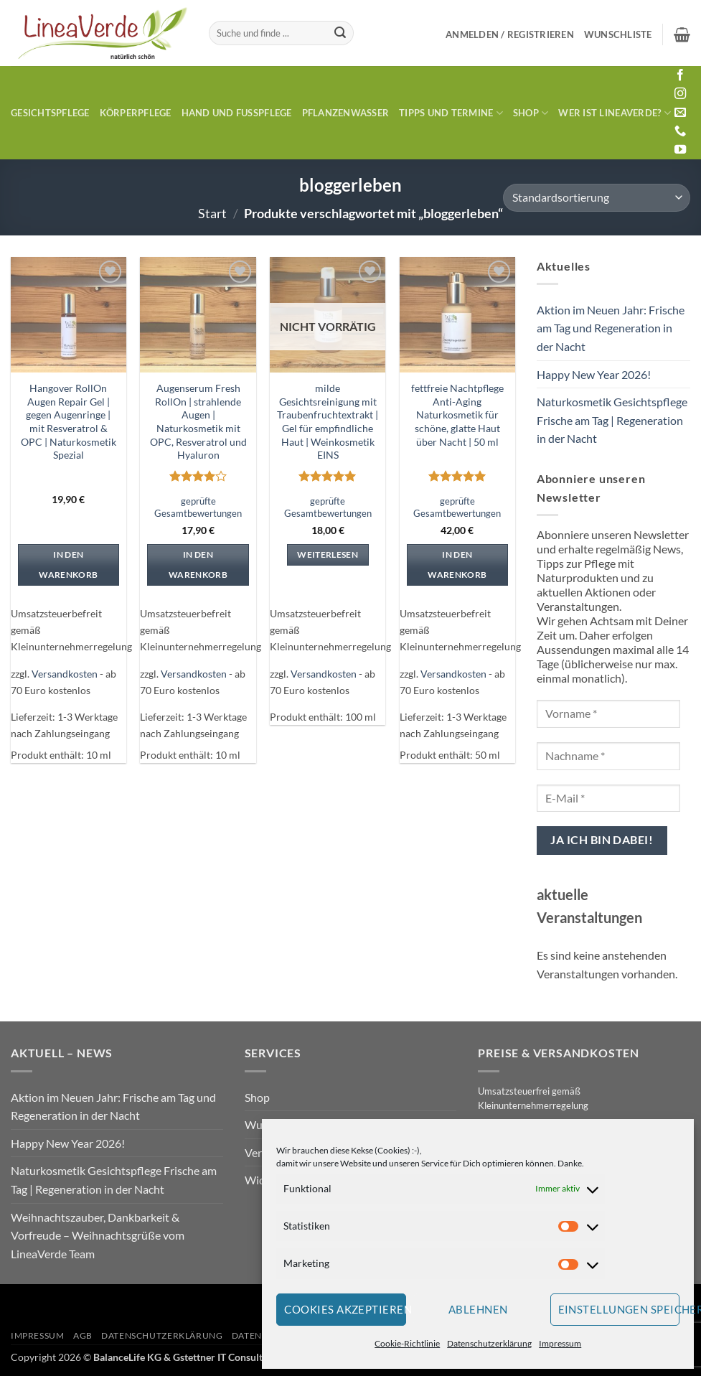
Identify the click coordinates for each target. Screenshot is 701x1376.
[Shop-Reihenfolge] (596, 198)
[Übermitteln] (340, 33)
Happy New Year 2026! (594, 374)
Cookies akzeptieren (345, 1309)
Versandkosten (65, 674)
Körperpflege (135, 112)
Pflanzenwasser (346, 112)
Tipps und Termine (451, 113)
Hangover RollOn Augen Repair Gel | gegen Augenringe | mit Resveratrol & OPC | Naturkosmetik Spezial (68, 422)
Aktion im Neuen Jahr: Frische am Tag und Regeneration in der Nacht (610, 328)
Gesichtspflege (50, 112)
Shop (530, 113)
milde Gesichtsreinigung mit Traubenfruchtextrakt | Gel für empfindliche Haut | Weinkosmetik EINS (327, 422)
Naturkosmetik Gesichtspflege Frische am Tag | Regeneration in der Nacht (612, 420)
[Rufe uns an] (680, 131)
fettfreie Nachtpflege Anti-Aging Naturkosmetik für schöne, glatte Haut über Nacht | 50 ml (457, 415)
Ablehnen (478, 1309)
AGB (83, 1335)
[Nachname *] (608, 756)
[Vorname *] (608, 714)
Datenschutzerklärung (489, 1343)
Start (212, 213)
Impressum (560, 1343)
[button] (510, 34)
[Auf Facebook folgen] (680, 75)
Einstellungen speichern (619, 1309)
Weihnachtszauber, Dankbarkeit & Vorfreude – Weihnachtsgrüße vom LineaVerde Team (97, 1235)
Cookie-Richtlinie (407, 1343)
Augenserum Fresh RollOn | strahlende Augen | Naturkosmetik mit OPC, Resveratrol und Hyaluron (198, 422)
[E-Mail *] (608, 799)
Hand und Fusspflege (237, 112)
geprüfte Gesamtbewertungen (198, 507)
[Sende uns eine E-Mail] (680, 112)
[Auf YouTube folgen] (680, 150)
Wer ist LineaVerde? (614, 113)
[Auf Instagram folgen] (680, 94)
